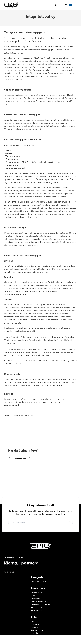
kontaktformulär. (12, 405)
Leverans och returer (40, 604)
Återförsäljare (37, 630)
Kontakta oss (19, 459)
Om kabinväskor (38, 581)
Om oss (34, 621)
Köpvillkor (35, 598)
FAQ (33, 595)
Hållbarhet (35, 624)
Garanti (34, 627)
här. (63, 514)
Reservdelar (36, 610)
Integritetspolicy (38, 601)
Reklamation (36, 607)
